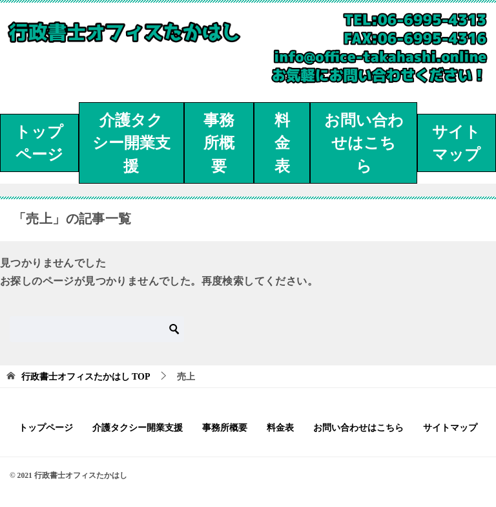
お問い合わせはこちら (364, 143)
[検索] (97, 329)
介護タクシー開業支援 (131, 143)
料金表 (282, 143)
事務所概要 (218, 143)
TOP (85, 377)
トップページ (39, 144)
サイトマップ (456, 144)
